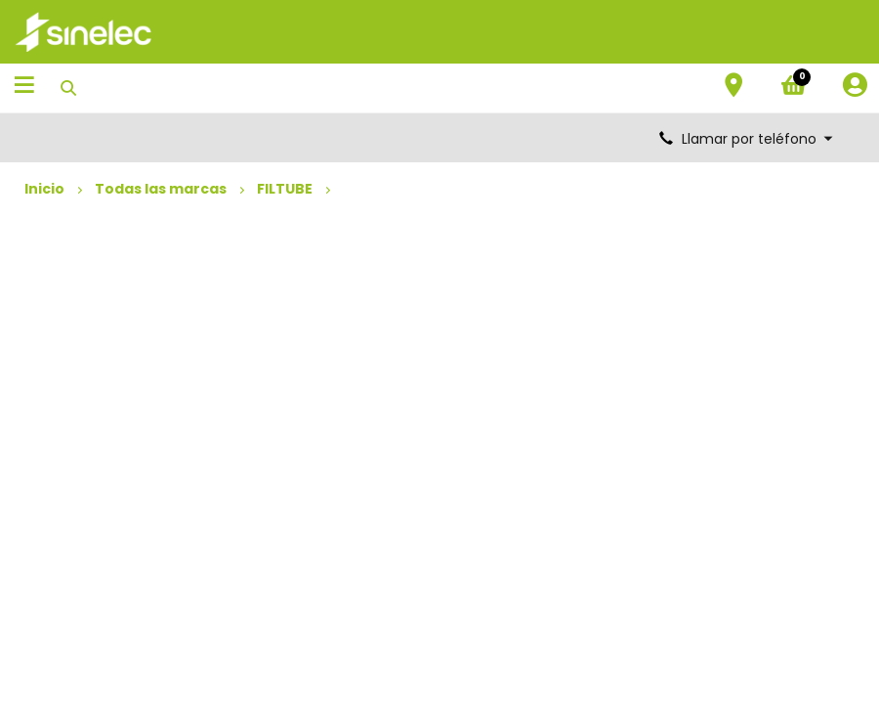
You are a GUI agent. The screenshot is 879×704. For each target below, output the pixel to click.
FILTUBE (285, 188)
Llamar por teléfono (747, 139)
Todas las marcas (161, 188)
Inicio (44, 188)
